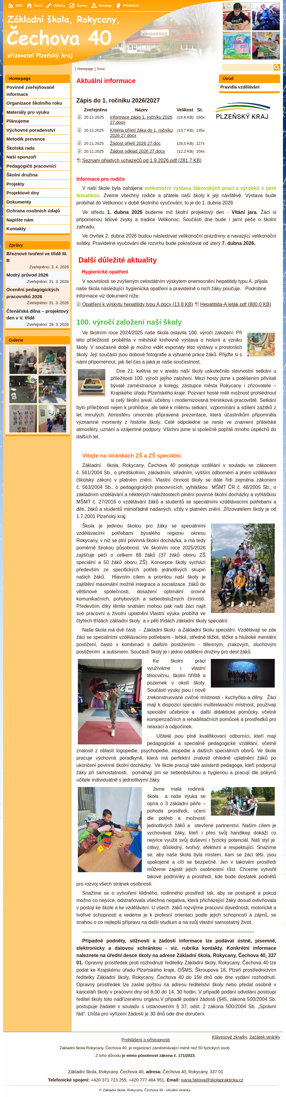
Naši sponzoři (21, 156)
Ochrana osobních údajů (33, 210)
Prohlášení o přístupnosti (145, 1039)
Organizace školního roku (34, 103)
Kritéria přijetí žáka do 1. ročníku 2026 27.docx (141, 133)
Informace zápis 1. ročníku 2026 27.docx (141, 120)
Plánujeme (17, 121)
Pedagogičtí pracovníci (31, 166)
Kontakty (16, 228)
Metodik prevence (25, 138)
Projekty (15, 183)
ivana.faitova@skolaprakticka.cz (212, 1080)
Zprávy (16, 245)
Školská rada (20, 148)
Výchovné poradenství (30, 130)
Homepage (85, 69)
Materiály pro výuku (27, 112)
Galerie (16, 340)
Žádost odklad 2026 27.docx (137, 151)
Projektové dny (22, 192)
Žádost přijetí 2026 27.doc (135, 143)
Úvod (228, 78)
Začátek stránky (264, 1037)
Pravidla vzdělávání (240, 87)
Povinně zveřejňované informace (30, 91)
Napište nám (19, 219)
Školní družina (22, 174)
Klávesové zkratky (229, 1037)
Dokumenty (18, 201)
